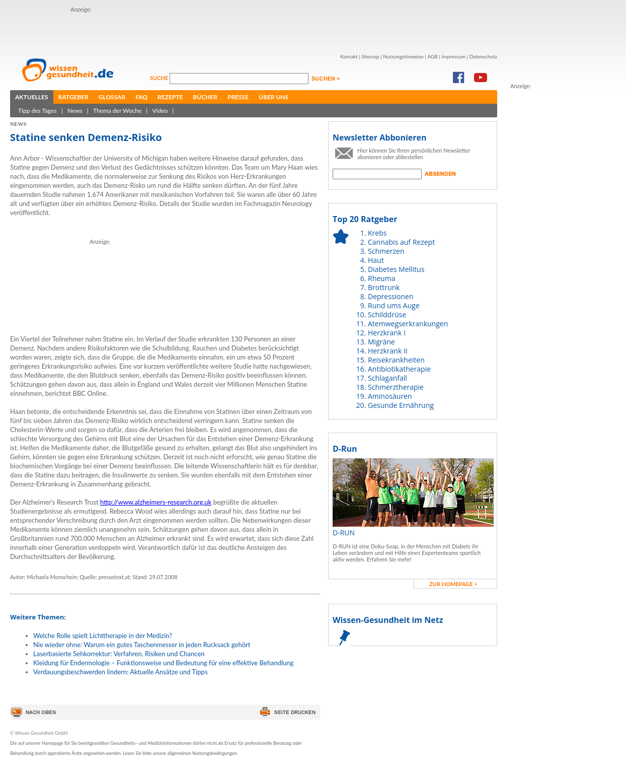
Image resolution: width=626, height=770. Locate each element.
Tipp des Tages (37, 110)
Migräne (381, 341)
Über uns (273, 97)
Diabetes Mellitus (396, 269)
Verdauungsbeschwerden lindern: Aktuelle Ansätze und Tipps (120, 672)
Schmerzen (386, 251)
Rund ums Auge (394, 305)
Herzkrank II (388, 351)
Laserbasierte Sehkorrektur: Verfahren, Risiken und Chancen (119, 654)
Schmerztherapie (396, 387)
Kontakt (349, 56)
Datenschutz (483, 56)
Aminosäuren (390, 396)
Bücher (205, 97)
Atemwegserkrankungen (408, 323)
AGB (432, 56)
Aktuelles (31, 97)
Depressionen (391, 296)
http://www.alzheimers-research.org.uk (155, 502)
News (75, 110)
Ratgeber (73, 97)
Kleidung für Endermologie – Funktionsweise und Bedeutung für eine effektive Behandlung (163, 663)
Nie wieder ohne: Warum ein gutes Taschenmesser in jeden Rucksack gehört (141, 645)
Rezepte (170, 97)
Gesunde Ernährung (401, 405)
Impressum (453, 56)
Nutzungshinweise (403, 56)
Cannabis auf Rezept (401, 242)
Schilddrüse (387, 314)
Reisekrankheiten (396, 360)
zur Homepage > (453, 584)
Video (160, 110)
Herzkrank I (387, 332)
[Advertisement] (129, 29)
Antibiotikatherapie (399, 369)
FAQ (141, 97)
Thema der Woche (117, 110)
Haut (376, 260)
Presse (238, 97)
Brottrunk (384, 287)
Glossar (112, 97)
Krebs (377, 233)
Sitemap (370, 56)
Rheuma (381, 278)
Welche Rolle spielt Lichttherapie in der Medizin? (102, 636)
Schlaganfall (387, 378)
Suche (160, 78)
